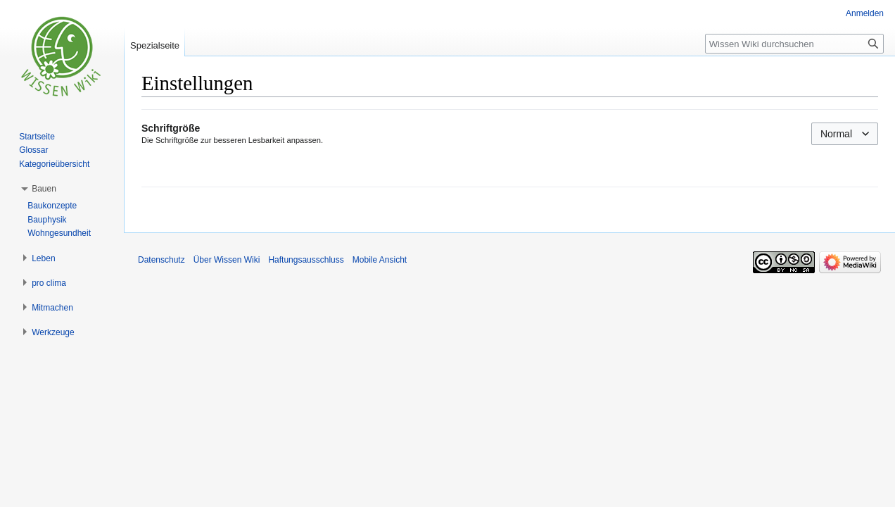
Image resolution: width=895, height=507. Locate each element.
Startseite (37, 137)
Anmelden (865, 13)
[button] (44, 189)
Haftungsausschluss (305, 260)
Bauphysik (46, 220)
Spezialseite (154, 45)
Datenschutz (161, 260)
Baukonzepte (52, 206)
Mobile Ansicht (380, 260)
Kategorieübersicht (54, 164)
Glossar (33, 150)
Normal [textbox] (836, 133)
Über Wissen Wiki (226, 260)
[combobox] (844, 134)
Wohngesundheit (59, 233)
